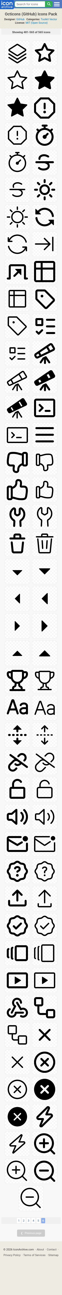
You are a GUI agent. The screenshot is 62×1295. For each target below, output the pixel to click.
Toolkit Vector (49, 19)
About (40, 1249)
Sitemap (53, 1255)
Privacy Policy (12, 1255)
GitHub (20, 19)
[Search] (49, 4)
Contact (52, 1249)
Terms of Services (34, 1255)
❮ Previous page (31, 1233)
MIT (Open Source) (37, 22)
